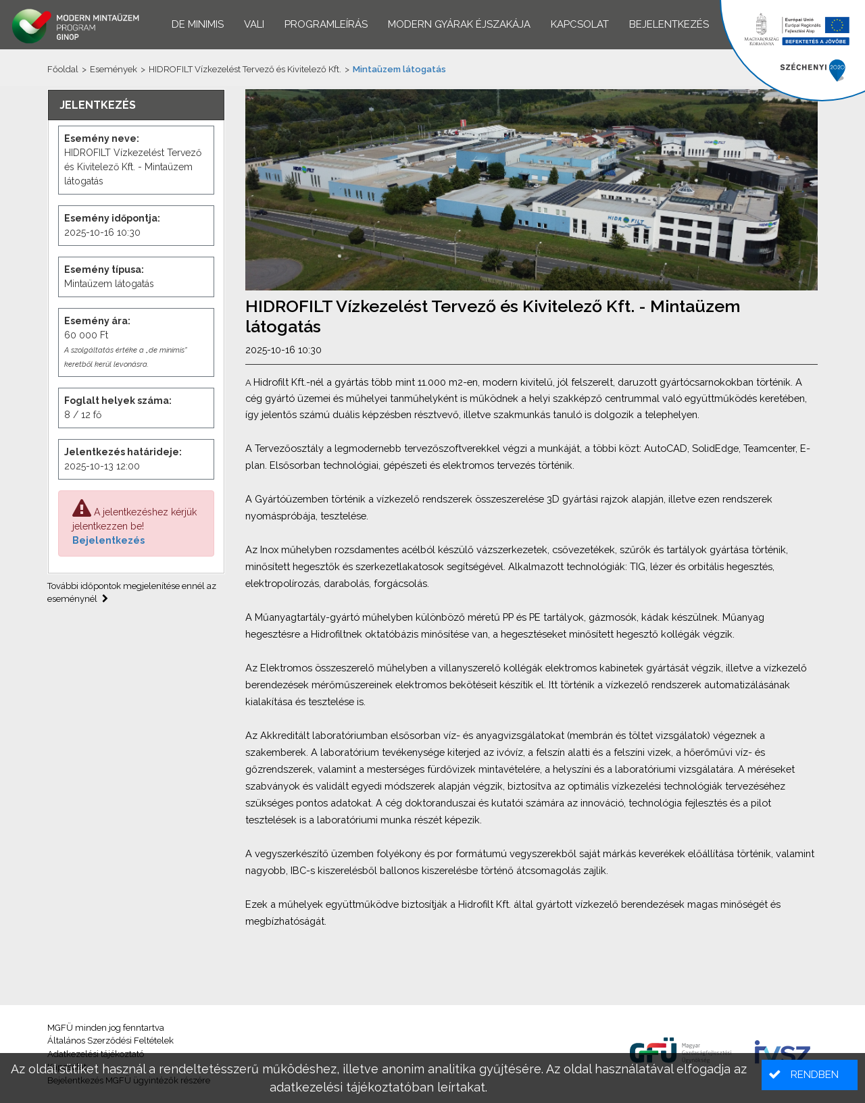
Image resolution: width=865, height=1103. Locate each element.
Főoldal (62, 69)
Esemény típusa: (104, 269)
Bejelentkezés (108, 540)
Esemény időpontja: (112, 218)
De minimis (198, 24)
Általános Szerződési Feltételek (110, 1040)
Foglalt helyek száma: (118, 400)
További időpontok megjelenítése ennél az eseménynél (131, 593)
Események (113, 69)
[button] (810, 1075)
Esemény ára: (97, 320)
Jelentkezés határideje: (123, 451)
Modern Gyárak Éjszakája (459, 24)
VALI (254, 24)
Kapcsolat (580, 24)
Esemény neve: (101, 138)
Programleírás (326, 24)
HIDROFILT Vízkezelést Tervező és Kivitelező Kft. (245, 69)
